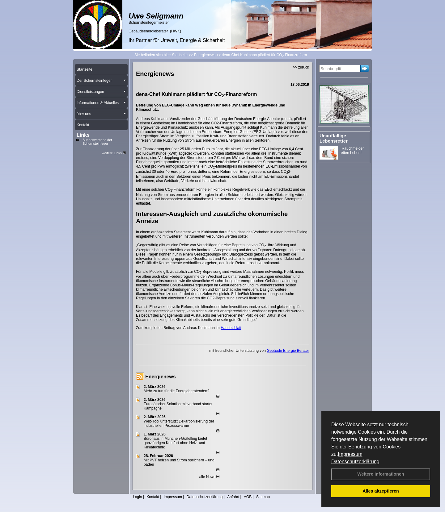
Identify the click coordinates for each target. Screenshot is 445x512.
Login (137, 497)
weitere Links (114, 153)
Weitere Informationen (380, 474)
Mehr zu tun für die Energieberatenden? (176, 391)
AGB (248, 497)
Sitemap (263, 497)
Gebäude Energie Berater (288, 350)
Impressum (350, 454)
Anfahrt (233, 497)
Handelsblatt (231, 328)
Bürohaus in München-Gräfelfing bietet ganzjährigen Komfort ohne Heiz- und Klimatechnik (175, 442)
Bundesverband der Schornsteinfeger (97, 141)
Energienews (160, 376)
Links (83, 135)
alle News (209, 477)
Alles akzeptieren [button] (380, 491)
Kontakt (152, 497)
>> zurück (301, 67)
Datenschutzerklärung (355, 461)
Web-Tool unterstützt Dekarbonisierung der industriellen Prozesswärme (179, 423)
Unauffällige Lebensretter (334, 138)
